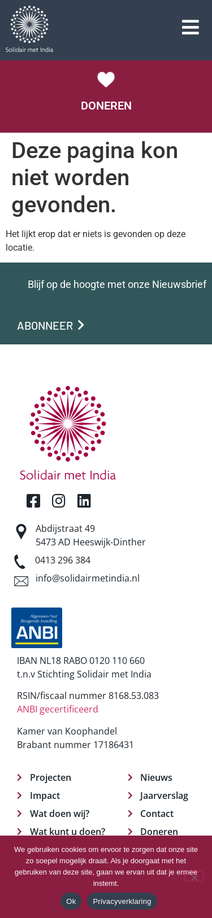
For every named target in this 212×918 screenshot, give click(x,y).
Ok (71, 901)
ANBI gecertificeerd (57, 709)
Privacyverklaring (122, 901)
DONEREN (106, 105)
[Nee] (194, 876)
